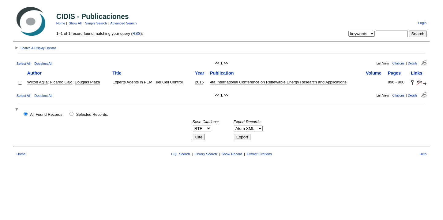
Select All (24, 63)
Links (416, 73)
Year (199, 73)
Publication (222, 73)
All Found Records (46, 114)
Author (34, 73)
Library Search (206, 154)
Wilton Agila (37, 82)
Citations (398, 63)
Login (422, 23)
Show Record (232, 154)
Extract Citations (259, 154)
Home (60, 23)
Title (116, 73)
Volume (373, 73)
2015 (199, 82)
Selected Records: (92, 114)
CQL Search (180, 154)
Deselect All (43, 63)
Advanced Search (123, 23)
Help (422, 154)
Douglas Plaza (87, 82)
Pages (394, 73)
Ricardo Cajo (61, 82)
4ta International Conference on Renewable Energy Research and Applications (278, 82)
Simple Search (96, 23)
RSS (137, 33)
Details (412, 63)
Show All (75, 23)
